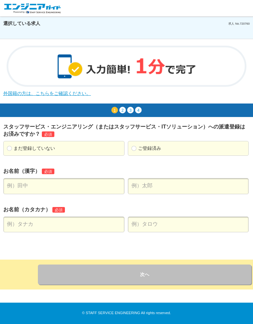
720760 (245, 23)
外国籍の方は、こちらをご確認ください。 (47, 93)
